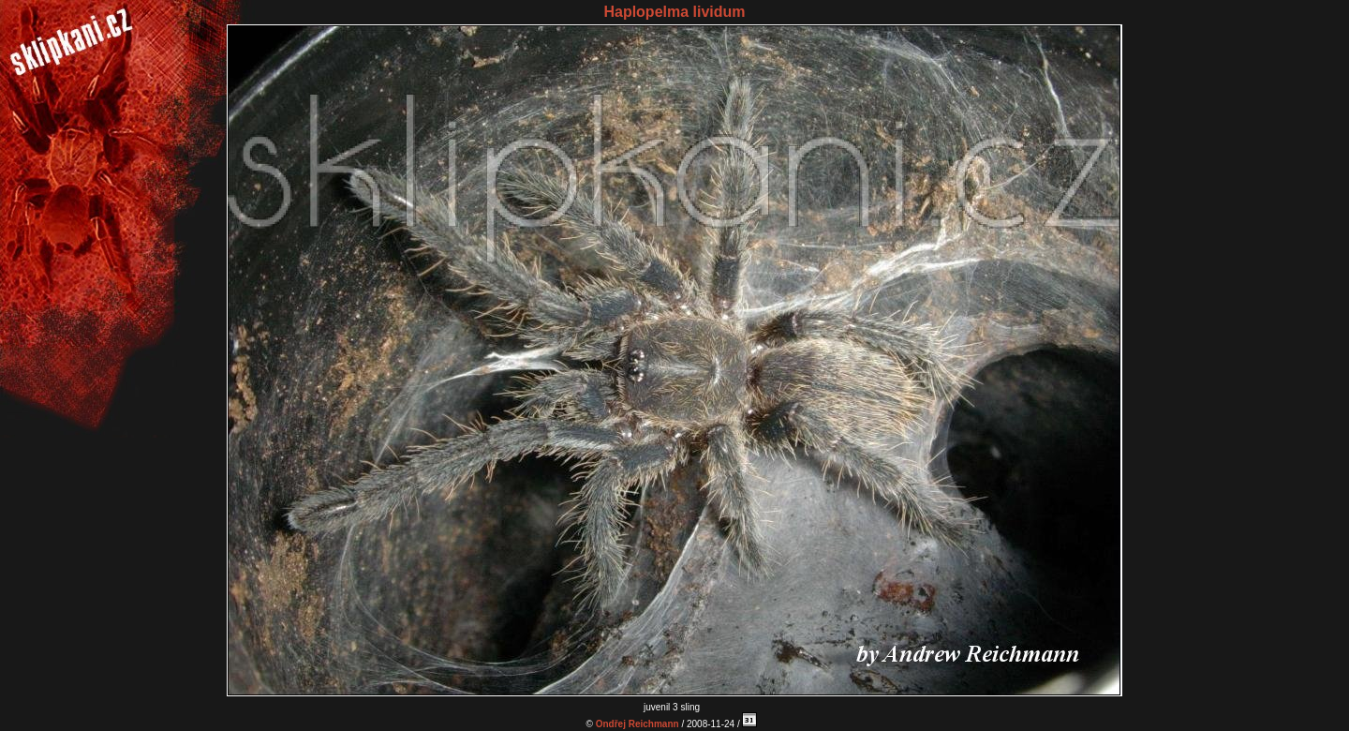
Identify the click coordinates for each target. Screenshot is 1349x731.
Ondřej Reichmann (637, 724)
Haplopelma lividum (674, 12)
